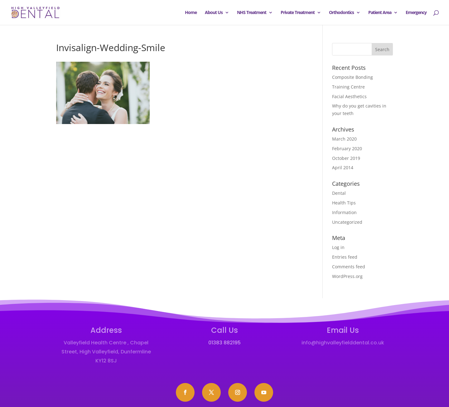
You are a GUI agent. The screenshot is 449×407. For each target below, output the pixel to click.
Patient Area (379, 12)
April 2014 (342, 167)
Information (344, 212)
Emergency (416, 12)
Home (191, 12)
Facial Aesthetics (349, 96)
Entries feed (344, 257)
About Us (214, 12)
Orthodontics (341, 12)
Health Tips (344, 203)
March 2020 (344, 139)
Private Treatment (298, 12)
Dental (339, 193)
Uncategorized (347, 222)
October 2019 (346, 158)
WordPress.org (347, 276)
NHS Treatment (251, 12)
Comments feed (348, 267)
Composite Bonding (352, 77)
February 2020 (347, 148)
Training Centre (348, 87)
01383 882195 (224, 342)
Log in (338, 247)
